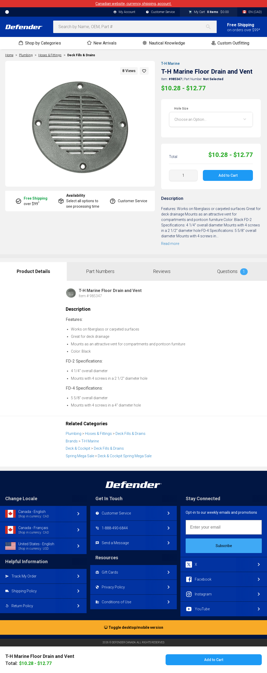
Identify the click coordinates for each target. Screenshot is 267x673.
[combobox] (135, 27)
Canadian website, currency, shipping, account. (133, 4)
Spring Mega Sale (80, 456)
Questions (232, 271)
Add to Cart (227, 175)
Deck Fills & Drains (81, 55)
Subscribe (224, 546)
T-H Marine (170, 63)
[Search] (211, 27)
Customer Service (160, 12)
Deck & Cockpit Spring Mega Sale (124, 456)
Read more (170, 244)
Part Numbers (100, 271)
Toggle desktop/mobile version (133, 627)
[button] (144, 71)
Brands (72, 441)
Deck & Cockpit (78, 448)
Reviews (162, 271)
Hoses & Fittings (98, 433)
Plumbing (73, 433)
